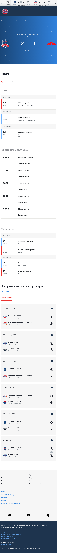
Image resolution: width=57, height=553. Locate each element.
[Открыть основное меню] (52, 11)
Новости (4, 481)
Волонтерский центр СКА (10, 504)
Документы (5, 532)
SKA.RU (4, 492)
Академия (5, 475)
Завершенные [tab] (6, 297)
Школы (4, 478)
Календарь (19, 21)
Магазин (4, 498)
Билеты (4, 501)
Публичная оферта (8, 538)
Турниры (32, 475)
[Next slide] (52, 3)
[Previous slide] (4, 3)
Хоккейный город (7, 495)
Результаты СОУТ (7, 536)
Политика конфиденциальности (13, 534)
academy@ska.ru (7, 544)
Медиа (31, 478)
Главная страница (7, 21)
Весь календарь (7, 291)
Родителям (33, 481)
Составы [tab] (15, 82)
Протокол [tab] (5, 82)
